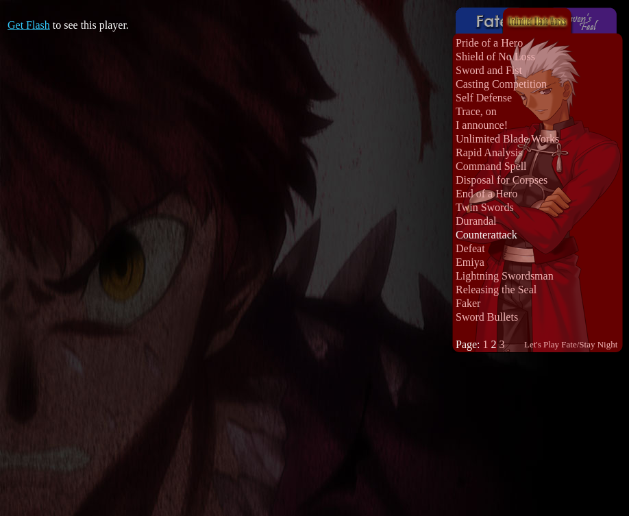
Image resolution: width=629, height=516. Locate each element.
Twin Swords (485, 207)
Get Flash (29, 25)
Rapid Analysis (489, 152)
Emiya (470, 262)
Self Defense (484, 97)
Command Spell (491, 166)
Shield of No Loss (495, 56)
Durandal (476, 221)
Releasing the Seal (496, 289)
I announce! (482, 125)
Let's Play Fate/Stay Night (570, 344)
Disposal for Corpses (501, 180)
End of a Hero (486, 193)
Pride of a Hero (489, 43)
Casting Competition (501, 84)
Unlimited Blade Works (507, 139)
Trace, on (476, 111)
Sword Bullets (487, 317)
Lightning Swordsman (505, 276)
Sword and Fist (489, 70)
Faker (468, 303)
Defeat (470, 248)
